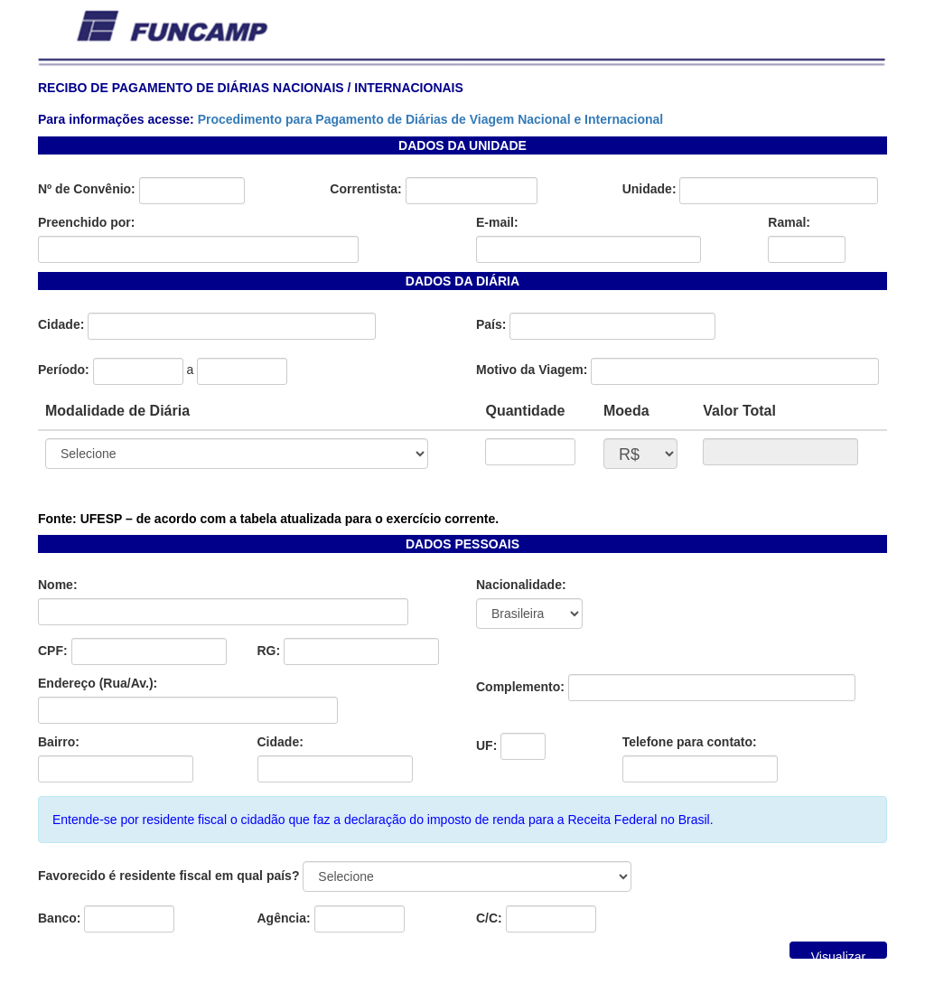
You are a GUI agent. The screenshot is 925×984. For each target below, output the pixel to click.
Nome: (58, 584)
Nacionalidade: (521, 584)
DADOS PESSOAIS (462, 544)
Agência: (284, 918)
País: (491, 324)
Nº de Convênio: (86, 189)
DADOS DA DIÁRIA (462, 281)
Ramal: (789, 222)
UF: (486, 745)
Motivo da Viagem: (531, 369)
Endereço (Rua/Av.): (97, 683)
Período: (63, 369)
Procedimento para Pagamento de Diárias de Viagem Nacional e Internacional (431, 119)
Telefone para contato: (689, 742)
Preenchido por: (86, 222)
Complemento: (520, 686)
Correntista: (365, 189)
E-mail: (497, 222)
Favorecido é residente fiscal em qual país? (168, 875)
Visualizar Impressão (837, 954)
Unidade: (649, 189)
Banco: (59, 918)
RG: (269, 650)
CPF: (53, 650)
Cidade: (61, 324)
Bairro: (58, 742)
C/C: (489, 918)
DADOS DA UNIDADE (462, 145)
